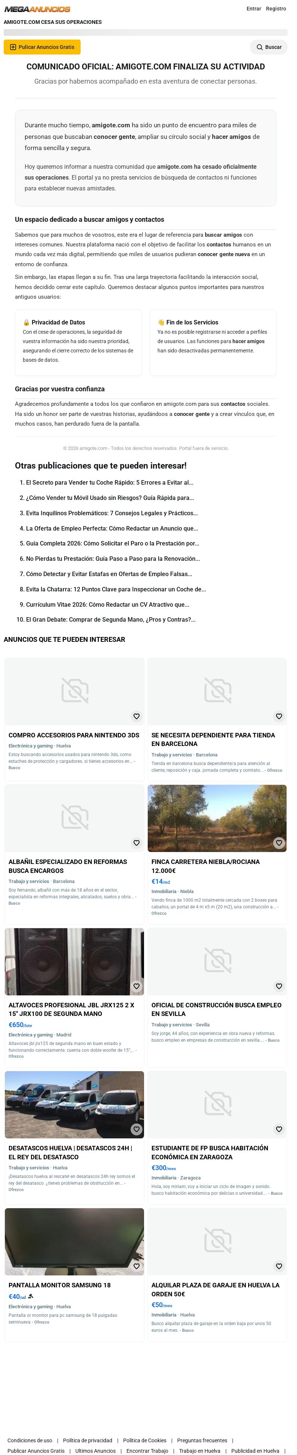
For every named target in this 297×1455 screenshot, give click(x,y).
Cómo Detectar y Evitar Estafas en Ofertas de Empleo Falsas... (109, 574)
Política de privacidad (87, 1440)
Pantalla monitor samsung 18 (60, 1285)
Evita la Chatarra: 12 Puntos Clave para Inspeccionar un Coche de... (116, 589)
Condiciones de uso (29, 1440)
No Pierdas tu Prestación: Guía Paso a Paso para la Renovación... (113, 558)
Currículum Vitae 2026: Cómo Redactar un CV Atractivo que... (107, 604)
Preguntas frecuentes (202, 1440)
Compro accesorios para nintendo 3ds (74, 735)
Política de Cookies (144, 1440)
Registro (276, 9)
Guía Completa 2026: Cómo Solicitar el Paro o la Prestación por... (112, 543)
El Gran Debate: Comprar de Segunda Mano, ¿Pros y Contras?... (111, 619)
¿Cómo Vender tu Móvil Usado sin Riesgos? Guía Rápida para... (110, 497)
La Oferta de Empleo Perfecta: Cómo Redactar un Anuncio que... (112, 528)
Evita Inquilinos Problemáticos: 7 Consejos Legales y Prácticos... (112, 513)
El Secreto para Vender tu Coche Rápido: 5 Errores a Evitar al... (109, 482)
